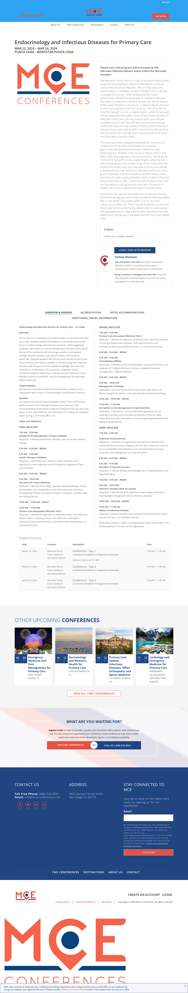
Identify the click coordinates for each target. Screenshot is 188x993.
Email (128, 810)
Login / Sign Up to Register (135, 250)
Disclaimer (106, 901)
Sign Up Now (160, 16)
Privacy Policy (62, 901)
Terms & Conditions (85, 901)
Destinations (97, 24)
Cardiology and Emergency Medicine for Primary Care (159, 662)
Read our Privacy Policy (73, 989)
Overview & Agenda (58, 312)
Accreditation (91, 312)
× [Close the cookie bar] (185, 985)
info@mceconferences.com (43, 796)
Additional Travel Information (94, 318)
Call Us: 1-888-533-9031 (117, 744)
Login (165, 2)
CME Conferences (75, 24)
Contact (114, 24)
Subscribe (148, 851)
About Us (55, 24)
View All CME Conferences (94, 693)
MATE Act (129, 24)
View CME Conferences (70, 744)
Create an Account (143, 894)
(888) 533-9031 (31, 16)
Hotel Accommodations (127, 312)
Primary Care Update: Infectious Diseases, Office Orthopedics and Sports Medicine (120, 666)
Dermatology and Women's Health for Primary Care (78, 662)
